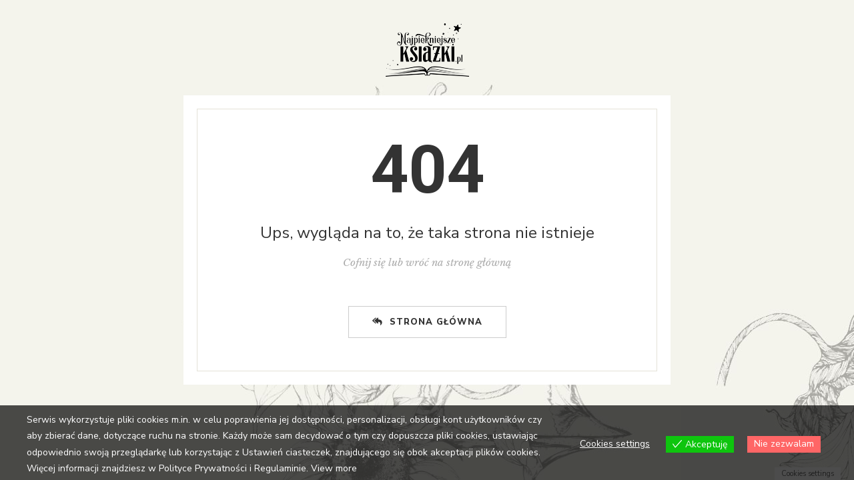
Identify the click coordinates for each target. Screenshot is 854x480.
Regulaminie (280, 468)
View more (334, 468)
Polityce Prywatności (203, 468)
